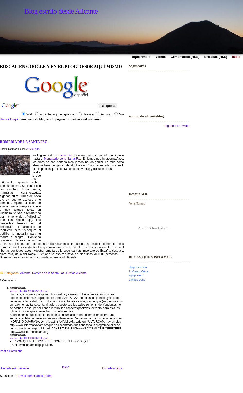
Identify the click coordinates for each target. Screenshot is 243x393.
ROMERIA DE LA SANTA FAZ (23, 142)
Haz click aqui (9, 119)
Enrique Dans (137, 279)
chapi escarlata (138, 267)
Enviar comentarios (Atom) (35, 376)
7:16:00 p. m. (33, 149)
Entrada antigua (112, 368)
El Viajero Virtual (138, 271)
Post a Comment (11, 351)
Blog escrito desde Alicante (61, 11)
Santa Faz (65, 155)
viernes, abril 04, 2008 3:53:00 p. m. (29, 338)
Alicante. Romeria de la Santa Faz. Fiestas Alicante (53, 273)
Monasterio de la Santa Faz (62, 158)
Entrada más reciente (15, 368)
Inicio (65, 367)
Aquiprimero (136, 275)
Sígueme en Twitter (177, 126)
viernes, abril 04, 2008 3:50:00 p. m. (29, 291)
